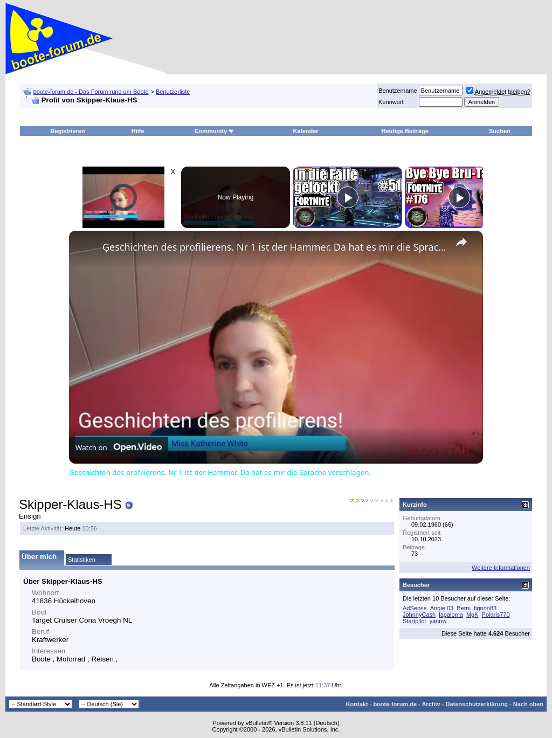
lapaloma (451, 614)
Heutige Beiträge (405, 131)
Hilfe (138, 131)
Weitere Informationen (501, 567)
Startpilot (414, 621)
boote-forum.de (395, 704)
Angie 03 (441, 608)
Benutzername (397, 90)
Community (215, 131)
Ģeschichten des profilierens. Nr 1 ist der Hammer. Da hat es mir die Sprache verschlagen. (274, 246)
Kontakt (357, 704)
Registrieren (67, 131)
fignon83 (485, 608)
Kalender (306, 131)
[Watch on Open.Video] (118, 447)
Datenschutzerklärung (476, 704)
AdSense (415, 608)
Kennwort (390, 102)
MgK (472, 614)
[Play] (347, 197)
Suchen (499, 131)
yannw (437, 621)
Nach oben (528, 704)
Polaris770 (496, 614)
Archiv (431, 704)
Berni (464, 608)
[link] (86, 248)
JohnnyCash (419, 614)
